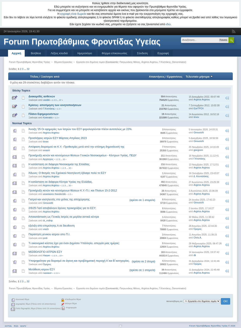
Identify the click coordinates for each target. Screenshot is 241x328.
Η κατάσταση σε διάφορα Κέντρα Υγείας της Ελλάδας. (61, 181)
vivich (46, 229)
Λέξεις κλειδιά (59, 53)
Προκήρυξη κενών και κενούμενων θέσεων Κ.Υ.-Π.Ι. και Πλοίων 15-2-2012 (73, 190)
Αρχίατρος (48, 159)
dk (195, 255)
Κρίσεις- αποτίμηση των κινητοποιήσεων (55, 105)
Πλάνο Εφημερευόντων (44, 114)
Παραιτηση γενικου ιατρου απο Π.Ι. (49, 234)
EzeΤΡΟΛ (199, 108)
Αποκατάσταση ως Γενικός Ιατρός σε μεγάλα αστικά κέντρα (64, 216)
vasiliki (46, 100)
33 (69, 185)
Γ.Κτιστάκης (165, 62)
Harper (46, 255)
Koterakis (48, 117)
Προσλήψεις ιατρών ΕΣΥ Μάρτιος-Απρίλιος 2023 (58, 138)
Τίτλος (34, 76)
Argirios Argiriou (149, 62)
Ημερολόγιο (84, 53)
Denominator (178, 62)
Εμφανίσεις (174, 76)
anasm (46, 150)
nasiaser (47, 273)
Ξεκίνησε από (50, 76)
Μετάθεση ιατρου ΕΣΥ (42, 269)
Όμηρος (198, 229)
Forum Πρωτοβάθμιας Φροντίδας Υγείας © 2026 (212, 326)
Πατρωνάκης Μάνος (130, 62)
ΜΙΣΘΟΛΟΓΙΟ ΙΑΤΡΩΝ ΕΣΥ (45, 251)
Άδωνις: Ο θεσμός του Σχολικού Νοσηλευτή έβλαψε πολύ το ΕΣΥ (67, 173)
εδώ (168, 24)
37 (60, 100)
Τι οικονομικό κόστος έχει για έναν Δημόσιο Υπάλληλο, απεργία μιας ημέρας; (74, 243)
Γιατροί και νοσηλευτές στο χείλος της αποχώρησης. (59, 199)
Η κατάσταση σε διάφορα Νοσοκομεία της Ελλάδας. (59, 164)
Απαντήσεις (157, 76)
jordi (45, 238)
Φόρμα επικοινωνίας (114, 53)
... (25, 69)
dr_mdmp (48, 220)
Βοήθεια (36, 53)
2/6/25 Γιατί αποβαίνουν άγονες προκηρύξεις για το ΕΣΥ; (62, 208)
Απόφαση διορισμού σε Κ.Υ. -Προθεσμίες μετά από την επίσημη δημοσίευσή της (76, 146)
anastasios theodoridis (54, 194)
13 (60, 256)
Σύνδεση (142, 53)
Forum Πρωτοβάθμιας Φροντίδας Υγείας (82, 41)
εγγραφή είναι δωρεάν (73, 13)
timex (196, 117)
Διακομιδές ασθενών (42, 96)
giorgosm (198, 150)
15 (64, 159)
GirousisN (199, 132)
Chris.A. (198, 237)
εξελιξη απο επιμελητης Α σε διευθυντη (52, 225)
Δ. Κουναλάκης (201, 176)
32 (28, 69)
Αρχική (16, 53)
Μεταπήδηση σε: (174, 301)
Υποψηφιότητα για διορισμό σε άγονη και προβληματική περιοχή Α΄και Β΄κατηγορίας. (79, 260)
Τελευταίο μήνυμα (199, 76)
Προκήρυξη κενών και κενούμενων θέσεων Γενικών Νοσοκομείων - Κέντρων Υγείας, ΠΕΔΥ (83, 155)
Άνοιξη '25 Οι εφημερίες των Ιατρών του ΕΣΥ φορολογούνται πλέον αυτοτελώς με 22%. (80, 129)
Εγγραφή (163, 53)
